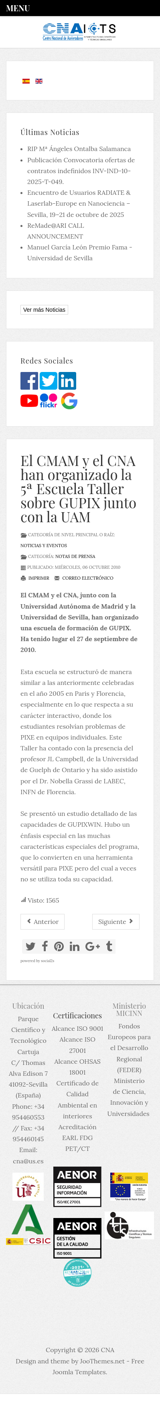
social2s (47, 961)
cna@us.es (28, 1161)
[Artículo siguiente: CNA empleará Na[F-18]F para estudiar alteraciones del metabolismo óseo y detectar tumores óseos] (116, 922)
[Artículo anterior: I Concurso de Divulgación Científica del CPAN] (42, 922)
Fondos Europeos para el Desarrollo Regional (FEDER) (129, 1048)
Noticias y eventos (43, 545)
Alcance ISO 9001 (77, 1028)
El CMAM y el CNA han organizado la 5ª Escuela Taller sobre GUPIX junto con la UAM (78, 488)
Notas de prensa (75, 556)
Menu (18, 7)
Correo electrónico (83, 578)
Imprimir (34, 578)
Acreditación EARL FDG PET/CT (78, 1138)
